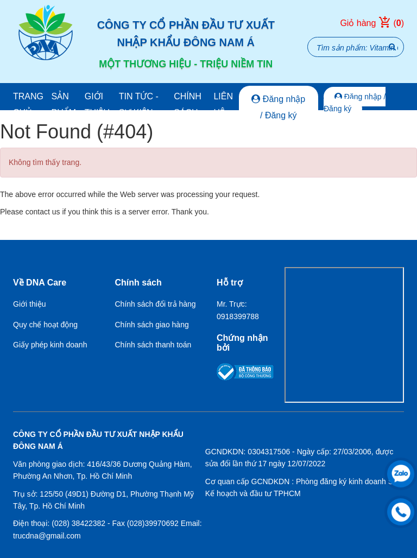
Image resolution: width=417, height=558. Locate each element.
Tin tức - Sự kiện (139, 104)
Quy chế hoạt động (45, 324)
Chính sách (187, 104)
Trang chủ (28, 104)
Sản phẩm (63, 104)
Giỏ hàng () (372, 23)
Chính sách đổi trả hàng (155, 304)
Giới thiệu (97, 104)
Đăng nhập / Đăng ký (278, 107)
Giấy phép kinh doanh (50, 344)
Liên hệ (223, 104)
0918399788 (238, 316)
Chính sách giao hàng (152, 324)
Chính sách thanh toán (153, 344)
